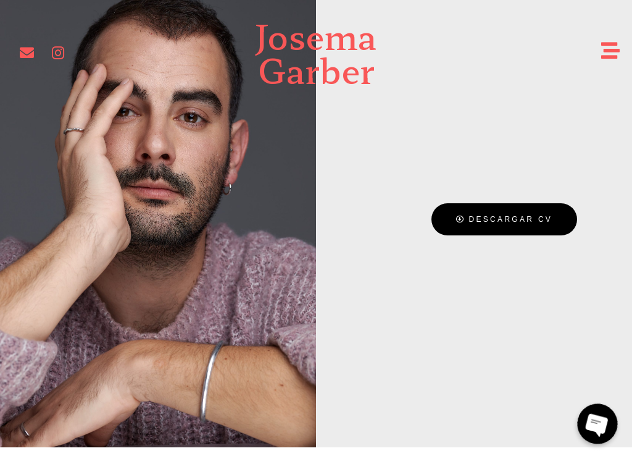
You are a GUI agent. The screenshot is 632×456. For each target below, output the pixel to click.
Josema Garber (315, 52)
